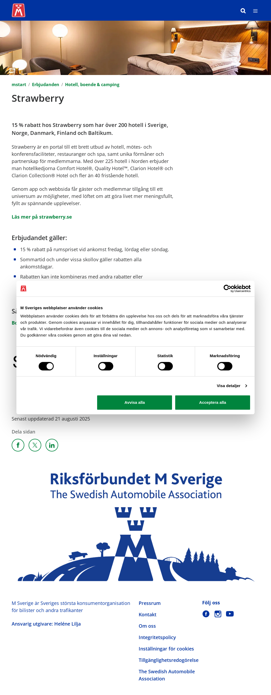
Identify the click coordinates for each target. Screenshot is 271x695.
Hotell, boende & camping (92, 84)
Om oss (147, 626)
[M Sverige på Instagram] (218, 614)
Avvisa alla (134, 402)
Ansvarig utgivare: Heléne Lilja (46, 624)
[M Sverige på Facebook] (206, 614)
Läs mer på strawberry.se (42, 217)
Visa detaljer (228, 385)
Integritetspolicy (157, 637)
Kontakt (147, 614)
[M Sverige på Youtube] (230, 614)
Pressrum (150, 603)
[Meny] (255, 10)
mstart (19, 84)
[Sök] (243, 10)
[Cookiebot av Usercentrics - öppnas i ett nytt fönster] (227, 289)
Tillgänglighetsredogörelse (168, 660)
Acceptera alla (212, 402)
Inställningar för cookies (166, 648)
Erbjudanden (45, 84)
